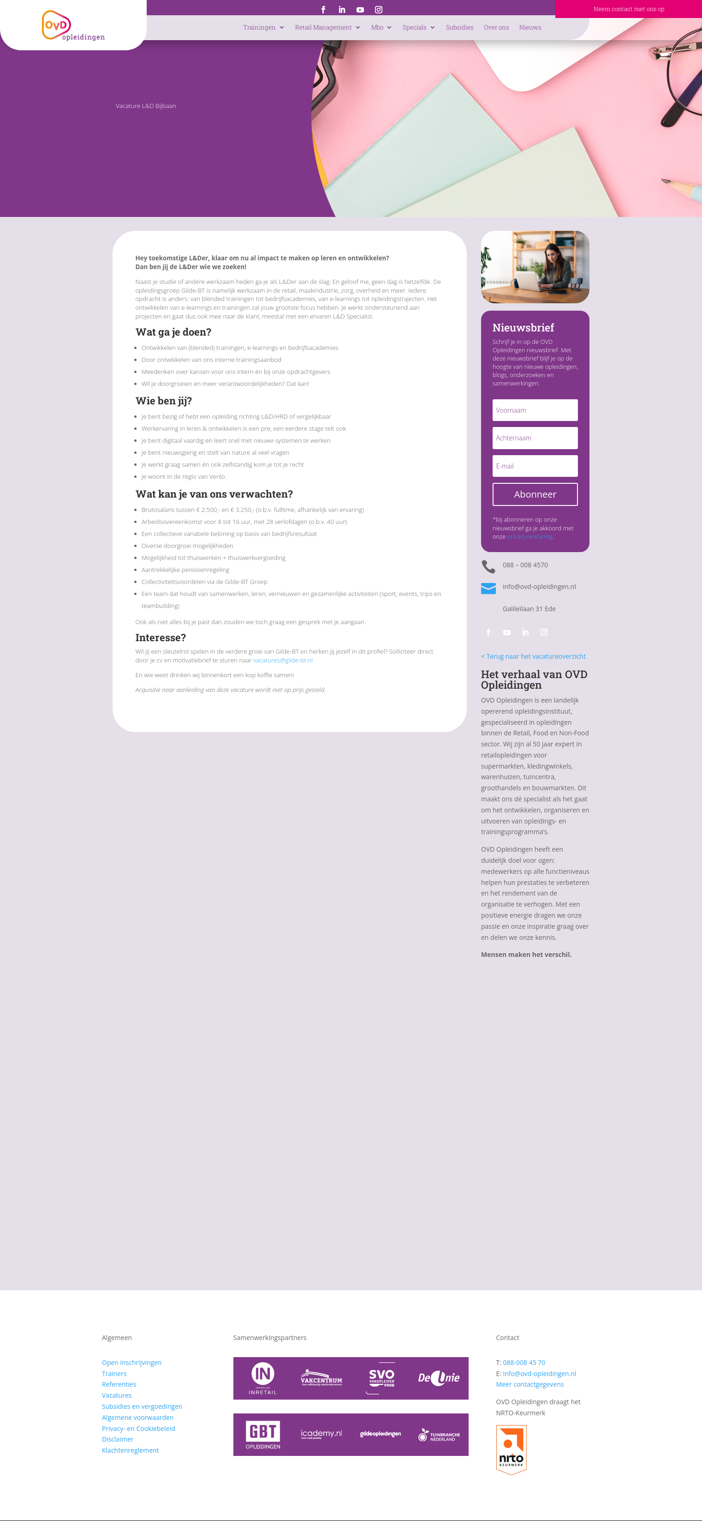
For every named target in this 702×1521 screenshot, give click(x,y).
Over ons (496, 27)
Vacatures (116, 1395)
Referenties (119, 1384)
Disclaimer (117, 1439)
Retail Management (323, 27)
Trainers (114, 1373)
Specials (415, 27)
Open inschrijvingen (132, 1362)
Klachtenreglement (130, 1450)
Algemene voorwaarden (137, 1417)
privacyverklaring (529, 536)
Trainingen (259, 27)
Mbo (377, 27)
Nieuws (530, 27)
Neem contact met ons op (629, 9)
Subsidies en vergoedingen (142, 1406)
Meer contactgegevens (530, 1384)
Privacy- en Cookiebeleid (138, 1428)
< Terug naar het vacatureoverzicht (533, 656)
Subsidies (460, 27)
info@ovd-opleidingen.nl (540, 1373)
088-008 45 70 (524, 1362)
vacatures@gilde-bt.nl (283, 660)
